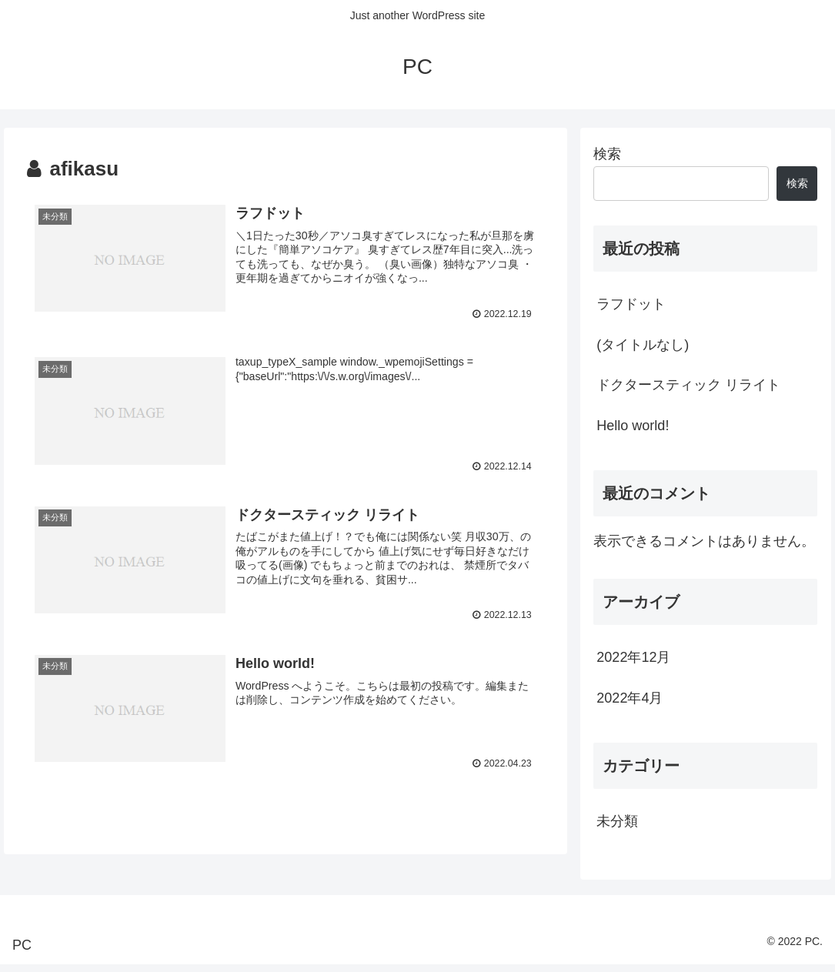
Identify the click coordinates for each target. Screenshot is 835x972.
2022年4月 (629, 698)
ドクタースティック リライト (688, 384)
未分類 (617, 821)
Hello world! (632, 425)
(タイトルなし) (642, 344)
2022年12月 (633, 657)
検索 (607, 154)
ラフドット (631, 304)
